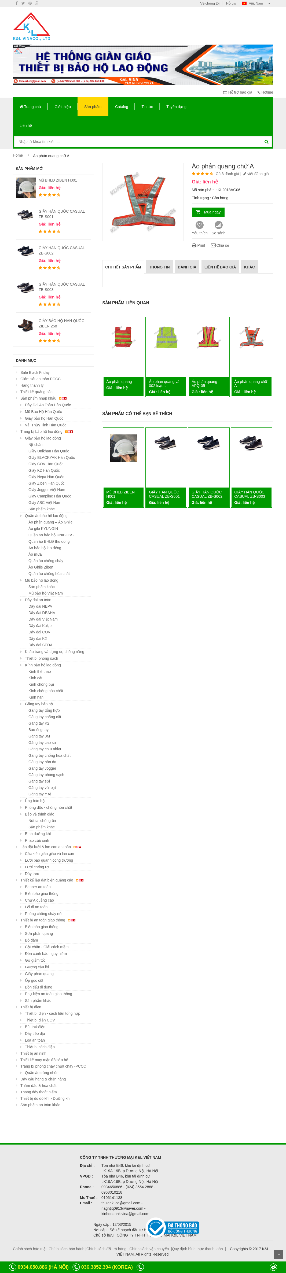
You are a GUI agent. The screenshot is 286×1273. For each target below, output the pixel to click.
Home (18, 155)
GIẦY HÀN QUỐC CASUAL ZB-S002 (207, 494)
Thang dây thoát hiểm (38, 1092)
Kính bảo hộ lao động (43, 665)
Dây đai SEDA (40, 645)
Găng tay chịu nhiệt (44, 749)
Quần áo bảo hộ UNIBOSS (51, 535)
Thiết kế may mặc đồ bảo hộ (44, 1060)
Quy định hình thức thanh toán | (199, 1249)
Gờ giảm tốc (35, 960)
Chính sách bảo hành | (67, 1249)
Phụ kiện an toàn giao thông (48, 994)
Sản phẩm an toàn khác (40, 1105)
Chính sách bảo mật (30, 1249)
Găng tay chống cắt (44, 717)
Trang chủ (30, 106)
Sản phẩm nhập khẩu (44, 398)
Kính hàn (35, 697)
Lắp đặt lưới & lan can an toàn (51, 847)
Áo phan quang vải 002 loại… (164, 383)
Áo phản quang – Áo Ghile (50, 522)
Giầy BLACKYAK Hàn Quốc (51, 457)
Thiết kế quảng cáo (36, 392)
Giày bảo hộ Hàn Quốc (44, 418)
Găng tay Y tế (39, 794)
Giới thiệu (62, 107)
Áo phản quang (119, 381)
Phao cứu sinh (37, 840)
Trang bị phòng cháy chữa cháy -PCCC (53, 1066)
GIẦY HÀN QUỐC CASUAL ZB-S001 (164, 494)
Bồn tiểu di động (38, 987)
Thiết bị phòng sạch (41, 658)
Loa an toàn (35, 1040)
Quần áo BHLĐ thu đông (49, 541)
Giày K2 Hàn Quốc (44, 470)
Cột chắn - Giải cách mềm (47, 947)
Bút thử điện (35, 1027)
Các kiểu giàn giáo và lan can (49, 853)
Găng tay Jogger (42, 768)
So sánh (218, 228)
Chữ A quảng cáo (39, 900)
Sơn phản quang (39, 933)
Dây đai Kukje (40, 625)
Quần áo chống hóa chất (49, 573)
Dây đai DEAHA (41, 613)
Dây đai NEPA (40, 606)
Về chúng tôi (209, 3)
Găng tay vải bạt (42, 787)
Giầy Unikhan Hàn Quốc (48, 451)
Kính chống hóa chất (45, 691)
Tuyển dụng (176, 107)
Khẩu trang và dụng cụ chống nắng (54, 652)
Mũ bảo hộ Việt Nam (45, 593)
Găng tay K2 (38, 723)
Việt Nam (253, 3)
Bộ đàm (31, 940)
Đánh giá (187, 267)
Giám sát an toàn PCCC (40, 379)
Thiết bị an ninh (33, 1053)
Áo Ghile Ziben (40, 567)
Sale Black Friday (35, 372)
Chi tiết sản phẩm (123, 267)
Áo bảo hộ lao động (44, 548)
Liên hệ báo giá (220, 267)
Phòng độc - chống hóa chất (48, 807)
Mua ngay (212, 212)
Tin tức (147, 107)
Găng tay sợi (39, 781)
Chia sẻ (219, 245)
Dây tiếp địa (35, 1033)
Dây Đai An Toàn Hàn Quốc (48, 405)
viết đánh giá (256, 174)
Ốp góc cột (34, 980)
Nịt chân (35, 444)
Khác (249, 267)
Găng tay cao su (42, 742)
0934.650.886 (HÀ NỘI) (43, 1267)
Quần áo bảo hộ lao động (46, 516)
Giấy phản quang (39, 974)
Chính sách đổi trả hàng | (108, 1249)
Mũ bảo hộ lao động (41, 580)
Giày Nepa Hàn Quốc (46, 477)
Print (198, 245)
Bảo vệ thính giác (39, 814)
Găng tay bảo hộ (39, 704)
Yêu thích (200, 228)
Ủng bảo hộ (35, 801)
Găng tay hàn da (42, 762)
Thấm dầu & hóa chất (38, 1085)
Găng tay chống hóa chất (49, 755)
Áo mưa (35, 554)
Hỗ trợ (231, 3)
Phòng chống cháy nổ (43, 914)
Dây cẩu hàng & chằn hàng (43, 1079)
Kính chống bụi (41, 684)
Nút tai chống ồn (42, 820)
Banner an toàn (38, 887)
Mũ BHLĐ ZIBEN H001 (58, 180)
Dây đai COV (39, 632)
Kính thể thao (39, 671)
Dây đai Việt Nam (43, 619)
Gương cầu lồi (37, 967)
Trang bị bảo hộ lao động (47, 431)
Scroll (278, 1254)
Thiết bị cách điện (40, 1047)
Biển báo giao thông (41, 893)
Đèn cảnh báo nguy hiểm (46, 953)
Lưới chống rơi (37, 867)
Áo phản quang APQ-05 (204, 383)
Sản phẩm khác (41, 509)
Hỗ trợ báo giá (237, 92)
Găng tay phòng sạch (46, 775)
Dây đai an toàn (38, 600)
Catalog (121, 107)
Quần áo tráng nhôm (42, 1073)
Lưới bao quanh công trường (49, 860)
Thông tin (159, 267)
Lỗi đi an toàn (36, 907)
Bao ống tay (38, 730)
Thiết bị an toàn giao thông (48, 920)
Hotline (265, 92)
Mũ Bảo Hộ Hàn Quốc (43, 411)
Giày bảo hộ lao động (43, 438)
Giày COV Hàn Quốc (45, 464)
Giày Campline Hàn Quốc (49, 496)
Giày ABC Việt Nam (44, 502)
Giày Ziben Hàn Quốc (46, 483)
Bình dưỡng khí (38, 834)
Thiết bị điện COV (40, 1020)
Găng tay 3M (39, 736)
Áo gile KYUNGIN (43, 528)
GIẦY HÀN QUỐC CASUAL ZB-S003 (249, 494)
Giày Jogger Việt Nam (46, 490)
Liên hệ (26, 125)
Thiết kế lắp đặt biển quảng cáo (52, 880)
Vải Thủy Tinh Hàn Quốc (45, 425)
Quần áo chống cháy (45, 561)
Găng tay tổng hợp (44, 710)
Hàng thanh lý (31, 385)
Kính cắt (35, 678)
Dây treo (32, 874)
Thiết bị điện (30, 1007)
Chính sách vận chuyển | (151, 1249)
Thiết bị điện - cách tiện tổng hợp (52, 1013)
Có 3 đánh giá (227, 174)
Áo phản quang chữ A (250, 383)
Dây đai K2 (37, 638)
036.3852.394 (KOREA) (107, 1267)
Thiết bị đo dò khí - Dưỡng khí (45, 1098)
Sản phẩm (92, 107)
